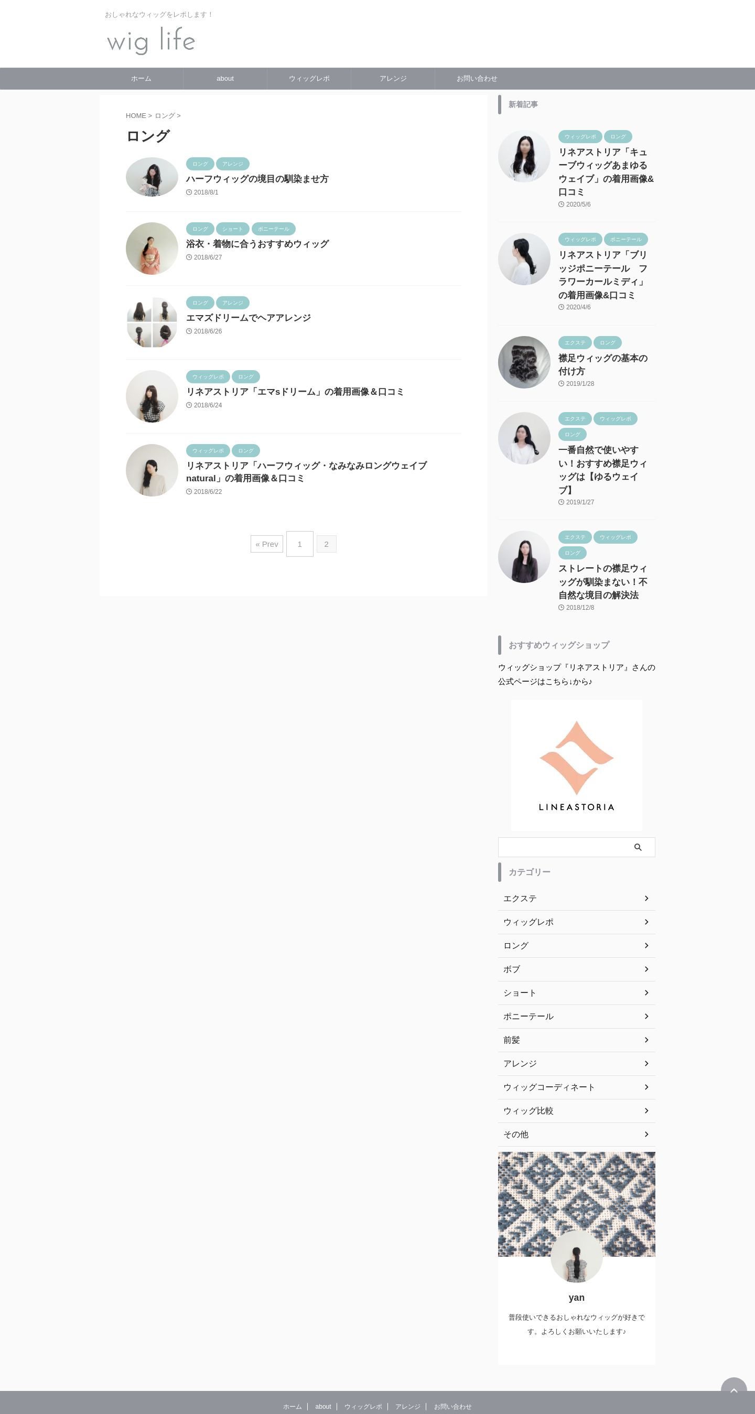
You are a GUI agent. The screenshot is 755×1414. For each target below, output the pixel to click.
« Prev (269, 542)
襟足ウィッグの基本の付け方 (606, 321)
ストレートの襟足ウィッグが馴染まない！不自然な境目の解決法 (606, 523)
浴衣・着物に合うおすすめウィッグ (253, 245)
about (225, 78)
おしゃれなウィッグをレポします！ (377, 1365)
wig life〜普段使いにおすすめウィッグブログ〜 (377, 1380)
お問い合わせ (477, 78)
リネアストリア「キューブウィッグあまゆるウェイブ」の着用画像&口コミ (606, 163)
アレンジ (393, 78)
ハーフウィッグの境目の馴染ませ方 (253, 179)
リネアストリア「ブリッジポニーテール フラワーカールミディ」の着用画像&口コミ (606, 248)
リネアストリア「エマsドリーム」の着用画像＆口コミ (289, 393)
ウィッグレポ (309, 78)
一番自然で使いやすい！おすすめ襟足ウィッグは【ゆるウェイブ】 (606, 423)
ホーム (141, 78)
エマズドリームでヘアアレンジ (245, 319)
